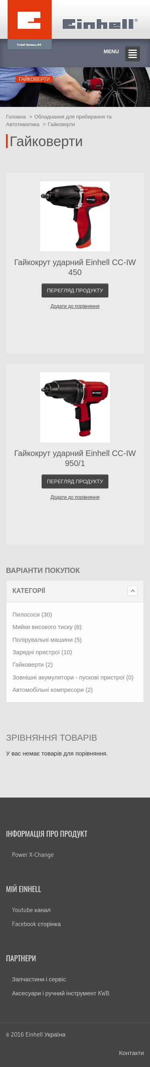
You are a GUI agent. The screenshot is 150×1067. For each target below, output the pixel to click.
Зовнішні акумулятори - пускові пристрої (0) (73, 677)
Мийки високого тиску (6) (47, 626)
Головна (16, 117)
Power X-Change (33, 854)
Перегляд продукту (75, 290)
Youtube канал (31, 910)
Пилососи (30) (32, 614)
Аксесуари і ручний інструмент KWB (60, 993)
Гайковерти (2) (32, 664)
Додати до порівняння (74, 306)
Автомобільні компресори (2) (52, 689)
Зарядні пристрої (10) (42, 652)
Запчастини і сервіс (39, 979)
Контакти (131, 1053)
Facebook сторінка (36, 924)
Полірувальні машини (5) (47, 639)
